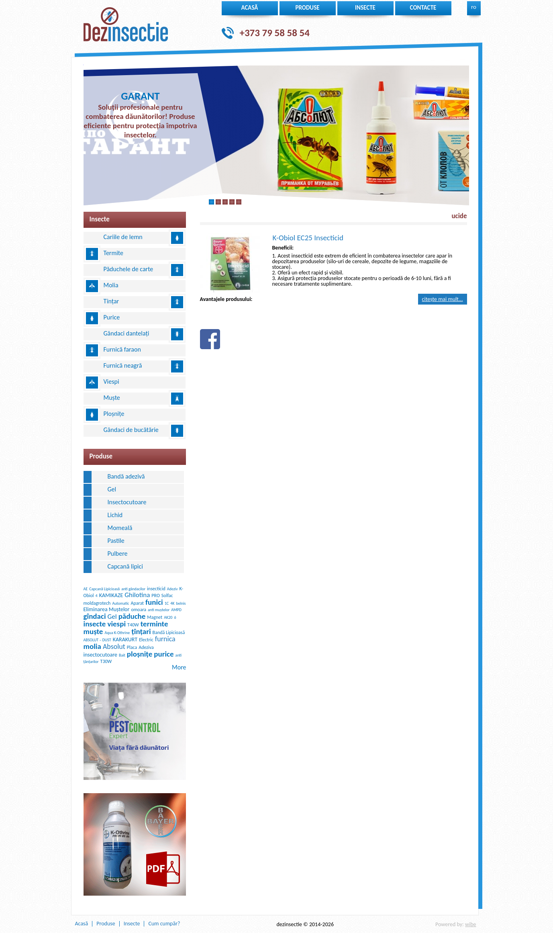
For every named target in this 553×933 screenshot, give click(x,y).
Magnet (154, 617)
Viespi (111, 381)
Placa (132, 647)
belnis (181, 603)
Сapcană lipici (125, 566)
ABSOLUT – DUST (97, 639)
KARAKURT (125, 639)
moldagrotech (97, 603)
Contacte (423, 7)
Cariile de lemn (123, 237)
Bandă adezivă (126, 476)
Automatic (120, 603)
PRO (155, 595)
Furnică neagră (123, 365)
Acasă (249, 7)
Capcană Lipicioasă (104, 588)
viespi (116, 623)
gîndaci (95, 616)
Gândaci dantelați (126, 333)
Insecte (132, 924)
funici (154, 602)
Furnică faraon (122, 349)
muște (93, 631)
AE (86, 588)
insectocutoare (100, 654)
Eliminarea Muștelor (107, 609)
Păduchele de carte (128, 269)
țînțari (141, 631)
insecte (365, 7)
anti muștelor (158, 609)
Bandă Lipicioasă (169, 632)
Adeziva (146, 647)
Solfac (167, 595)
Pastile (116, 540)
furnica (165, 638)
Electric (146, 639)
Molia (111, 285)
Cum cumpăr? (164, 924)
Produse (307, 7)
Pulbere (118, 553)
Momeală (120, 528)
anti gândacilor (133, 588)
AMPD (176, 609)
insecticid (156, 588)
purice (163, 654)
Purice (112, 317)
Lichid (115, 515)
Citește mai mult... (442, 299)
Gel (112, 489)
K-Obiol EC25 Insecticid (308, 237)
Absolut (114, 646)
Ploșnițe (114, 413)
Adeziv (172, 588)
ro (473, 6)
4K (172, 603)
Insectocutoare (127, 502)
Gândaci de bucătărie (131, 430)
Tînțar (111, 301)
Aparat (137, 603)
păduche (132, 616)
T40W (133, 625)
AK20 (168, 617)
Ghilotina (137, 595)
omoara (138, 609)
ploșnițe (139, 654)
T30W (106, 661)
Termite (114, 253)
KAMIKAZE (111, 595)
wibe (470, 924)
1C (167, 603)
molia (92, 646)
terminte (154, 623)
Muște (112, 397)
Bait (122, 655)
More (179, 667)
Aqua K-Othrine (117, 632)
